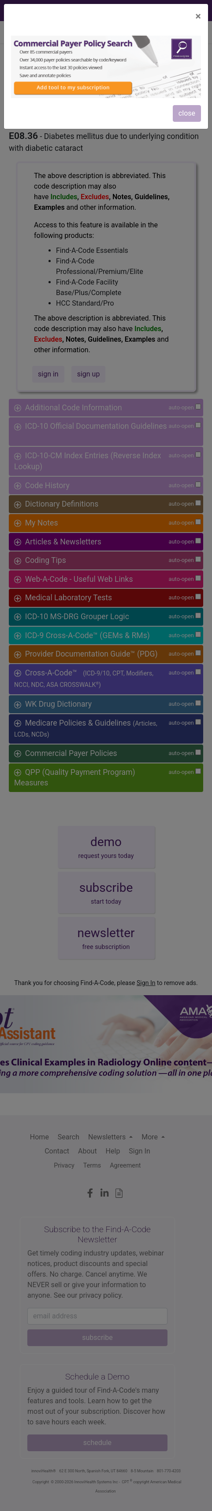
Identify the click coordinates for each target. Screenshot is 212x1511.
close (187, 113)
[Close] (198, 16)
